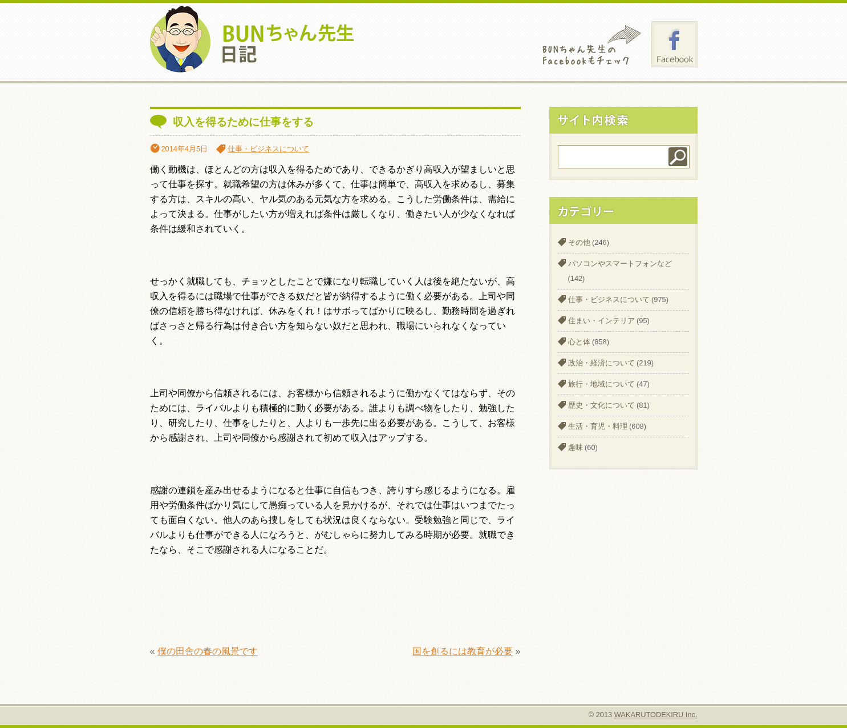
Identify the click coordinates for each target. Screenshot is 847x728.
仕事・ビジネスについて (268, 148)
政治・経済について (601, 363)
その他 (579, 242)
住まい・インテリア (601, 320)
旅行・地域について (601, 384)
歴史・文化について (601, 405)
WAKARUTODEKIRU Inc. (656, 714)
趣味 (575, 447)
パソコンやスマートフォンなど (620, 263)
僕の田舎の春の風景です (207, 651)
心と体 (579, 341)
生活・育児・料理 (597, 426)
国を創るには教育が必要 (462, 651)
